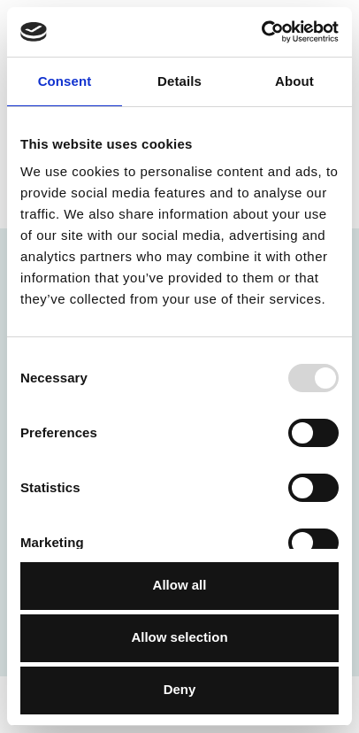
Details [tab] (179, 81)
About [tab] (294, 81)
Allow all (180, 584)
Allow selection (179, 636)
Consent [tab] (65, 81)
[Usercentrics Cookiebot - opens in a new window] (261, 31)
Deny (180, 689)
